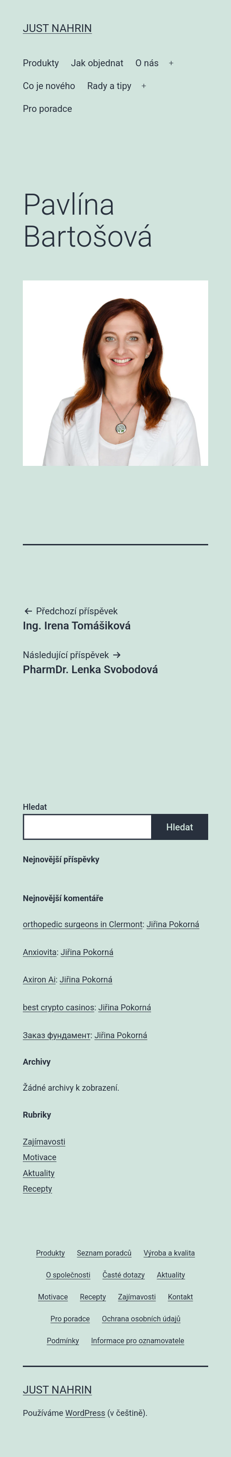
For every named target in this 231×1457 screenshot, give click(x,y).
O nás (147, 63)
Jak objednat (97, 63)
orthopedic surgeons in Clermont (82, 924)
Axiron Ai (39, 979)
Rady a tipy (109, 85)
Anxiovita (40, 952)
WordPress (85, 1413)
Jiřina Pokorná (173, 924)
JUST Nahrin (57, 28)
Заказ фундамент (56, 1035)
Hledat (35, 807)
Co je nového (49, 85)
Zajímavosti (44, 1141)
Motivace (40, 1157)
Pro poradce (47, 108)
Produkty (41, 63)
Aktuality (39, 1173)
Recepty (37, 1188)
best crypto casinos (58, 1007)
